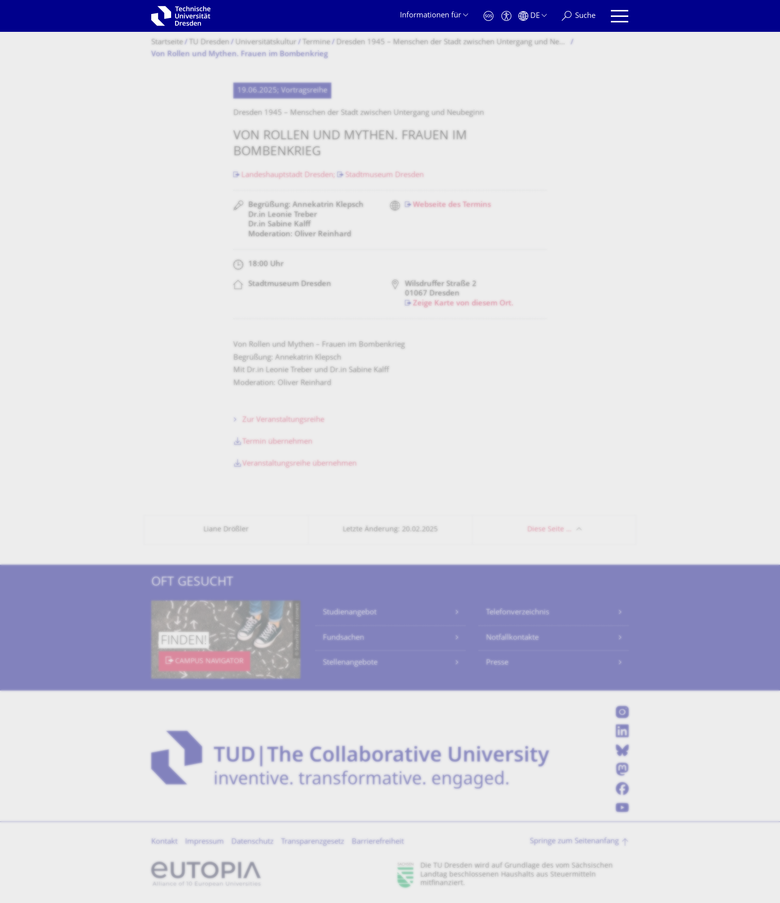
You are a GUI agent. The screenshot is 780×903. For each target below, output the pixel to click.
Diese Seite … (549, 529)
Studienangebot (350, 612)
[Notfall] (488, 16)
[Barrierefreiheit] (506, 16)
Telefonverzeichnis (517, 612)
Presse (497, 663)
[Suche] (578, 16)
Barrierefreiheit (378, 842)
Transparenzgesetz (312, 842)
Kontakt (164, 842)
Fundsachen (343, 638)
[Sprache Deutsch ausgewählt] (532, 16)
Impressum (204, 842)
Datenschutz (252, 842)
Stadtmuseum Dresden (384, 175)
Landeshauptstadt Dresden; (289, 175)
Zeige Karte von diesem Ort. (463, 303)
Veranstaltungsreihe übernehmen (299, 464)
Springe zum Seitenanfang (574, 841)
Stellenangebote (350, 663)
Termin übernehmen (277, 442)
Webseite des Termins (452, 205)
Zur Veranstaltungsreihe (283, 420)
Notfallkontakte (512, 638)
